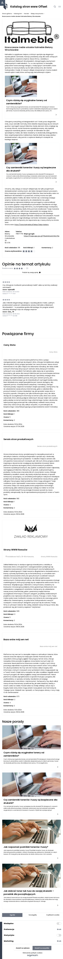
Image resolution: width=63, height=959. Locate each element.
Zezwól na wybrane (23, 948)
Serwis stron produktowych (18, 439)
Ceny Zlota (9, 344)
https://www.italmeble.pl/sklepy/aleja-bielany (31, 225)
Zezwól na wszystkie (42, 948)
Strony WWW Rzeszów (15, 549)
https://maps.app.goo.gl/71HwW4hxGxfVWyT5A (41, 236)
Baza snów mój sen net (16, 639)
